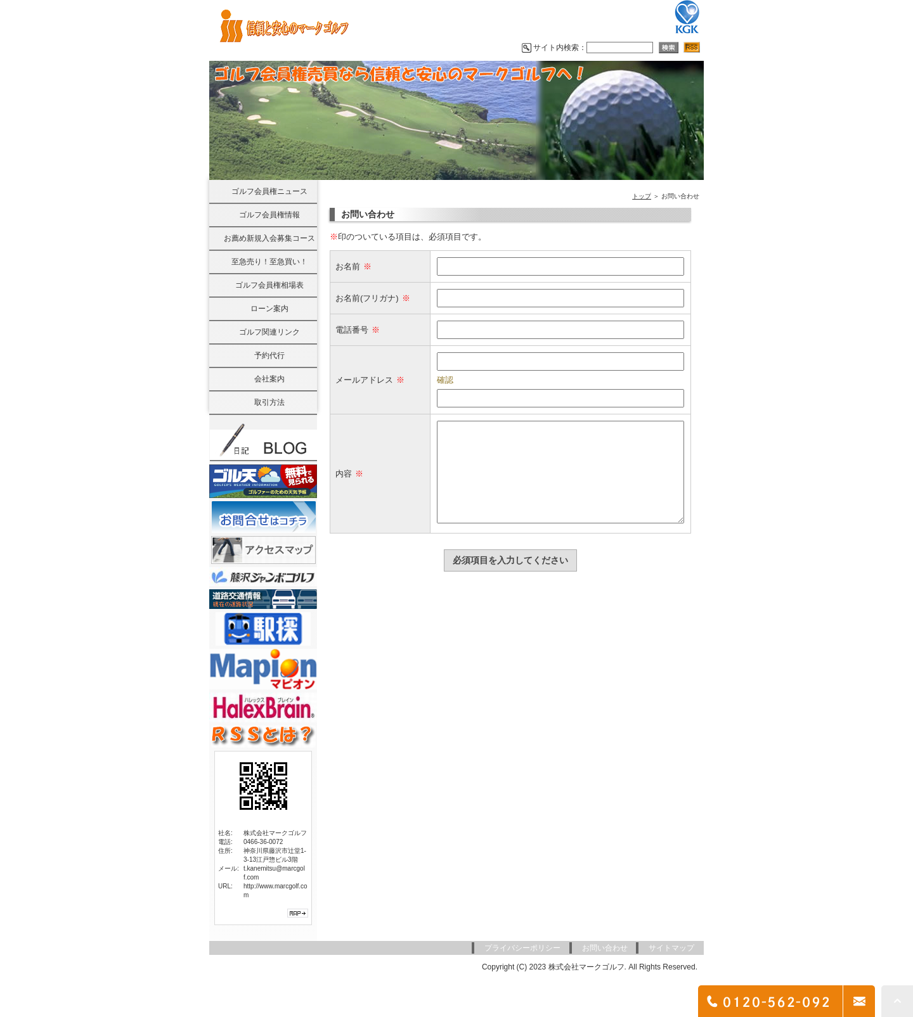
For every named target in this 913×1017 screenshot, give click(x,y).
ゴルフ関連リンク (269, 332)
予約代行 (269, 355)
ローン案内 (269, 308)
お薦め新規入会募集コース (269, 238)
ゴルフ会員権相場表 (269, 285)
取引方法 (269, 402)
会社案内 (269, 378)
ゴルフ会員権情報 (269, 214)
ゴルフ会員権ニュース (269, 191)
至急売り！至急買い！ (269, 261)
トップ (641, 196)
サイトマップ (671, 947)
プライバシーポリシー (522, 947)
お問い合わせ (605, 947)
